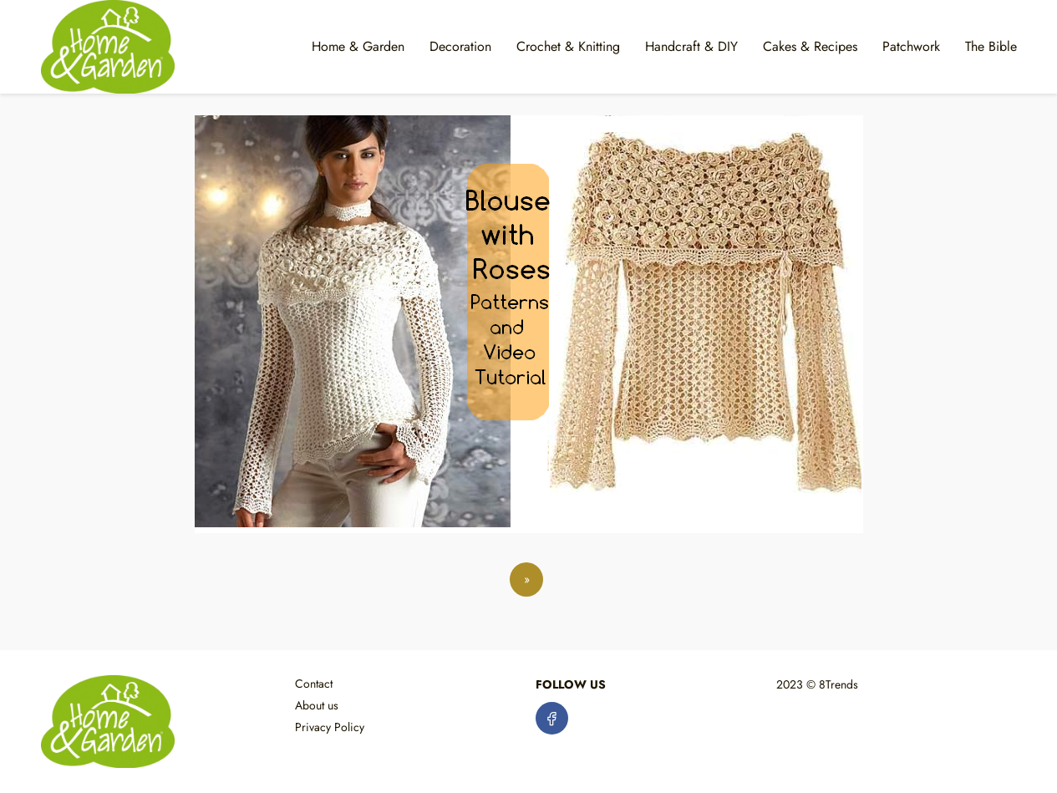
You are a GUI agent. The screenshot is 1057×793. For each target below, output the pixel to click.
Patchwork (911, 46)
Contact (314, 683)
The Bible (991, 46)
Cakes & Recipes (810, 46)
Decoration (460, 46)
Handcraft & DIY (691, 46)
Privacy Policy (329, 727)
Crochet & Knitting (568, 46)
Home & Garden (358, 46)
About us (316, 705)
